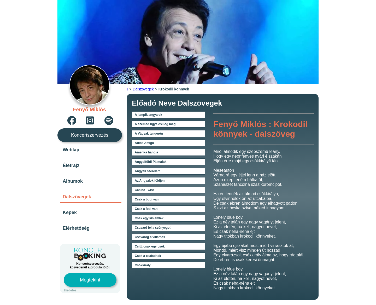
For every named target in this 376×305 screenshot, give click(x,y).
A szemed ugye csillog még (155, 124)
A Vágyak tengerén (149, 133)
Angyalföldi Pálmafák (150, 162)
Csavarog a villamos (150, 237)
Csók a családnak (148, 256)
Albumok (73, 181)
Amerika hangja (146, 152)
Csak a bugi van (146, 199)
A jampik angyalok (148, 115)
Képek (70, 212)
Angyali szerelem (147, 171)
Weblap (71, 149)
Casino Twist (144, 190)
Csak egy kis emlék (149, 218)
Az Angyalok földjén (149, 180)
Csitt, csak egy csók (150, 246)
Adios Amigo (144, 143)
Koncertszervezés (89, 135)
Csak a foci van (146, 209)
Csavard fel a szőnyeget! (153, 227)
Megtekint (90, 280)
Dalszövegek (77, 196)
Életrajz (71, 165)
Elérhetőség (76, 228)
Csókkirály (143, 265)
